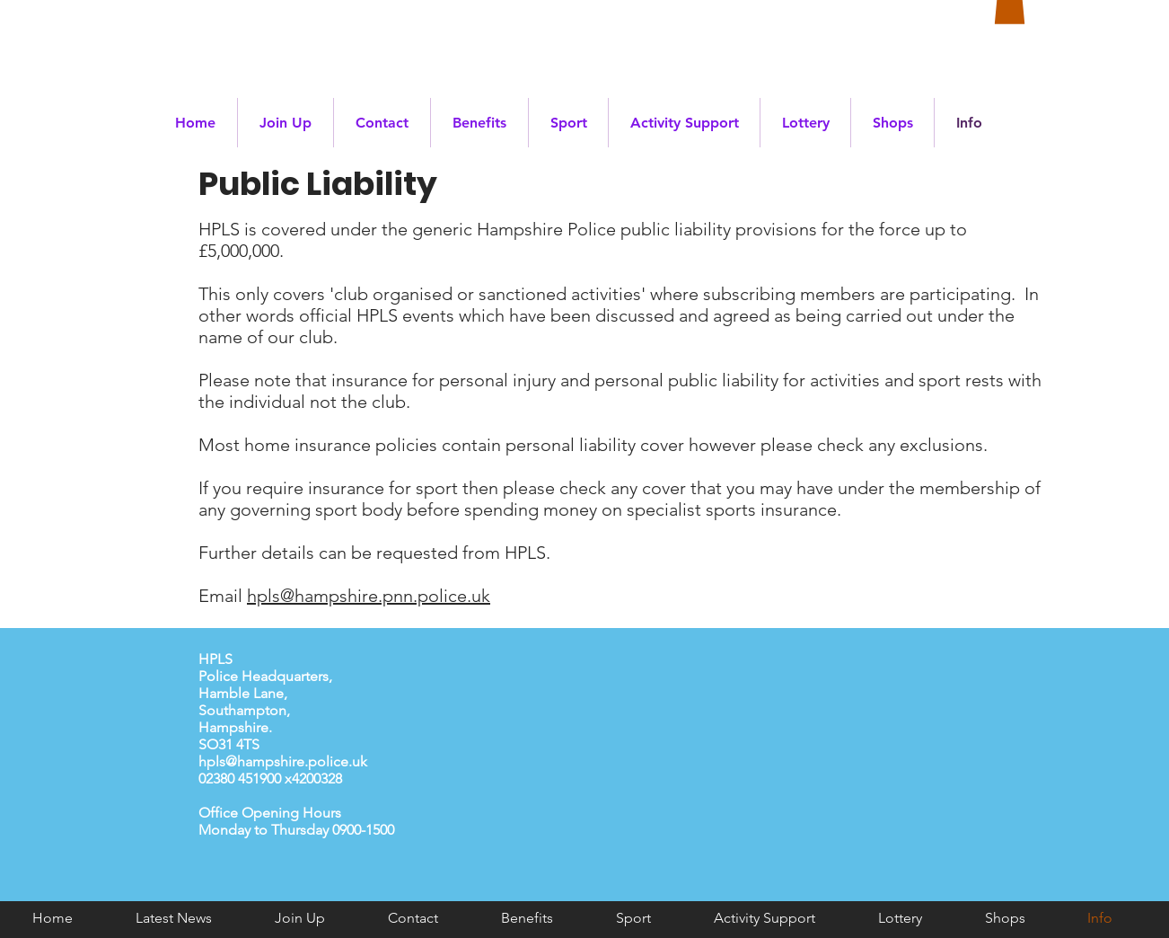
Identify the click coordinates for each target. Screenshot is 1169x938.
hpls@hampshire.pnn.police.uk (368, 595)
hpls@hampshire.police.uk (282, 761)
